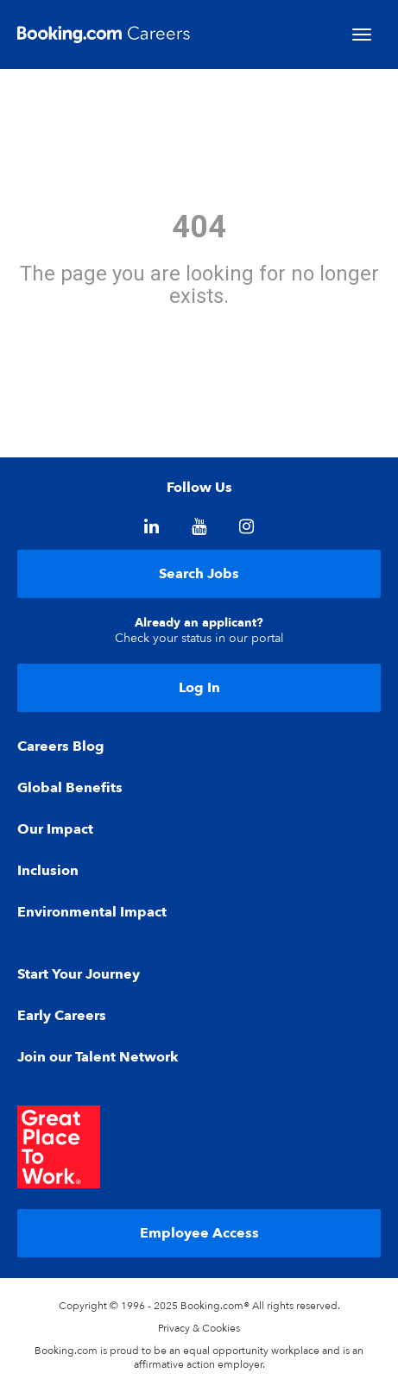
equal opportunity (225, 1350)
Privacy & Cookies (199, 1328)
